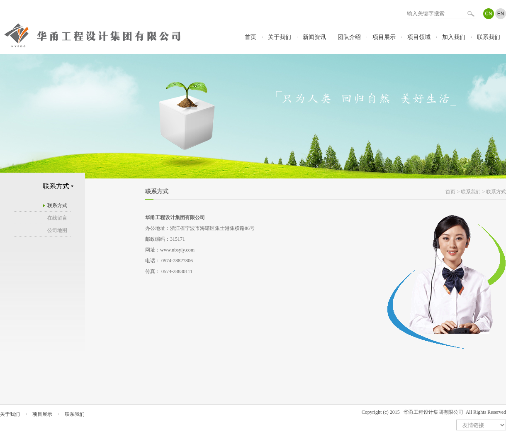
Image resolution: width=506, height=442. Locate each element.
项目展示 (384, 37)
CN (488, 14)
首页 (250, 37)
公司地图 (57, 230)
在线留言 (57, 218)
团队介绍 (349, 37)
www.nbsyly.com (177, 250)
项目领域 (419, 37)
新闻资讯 (314, 37)
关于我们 (279, 37)
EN (500, 14)
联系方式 (57, 205)
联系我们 (488, 37)
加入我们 (453, 37)
